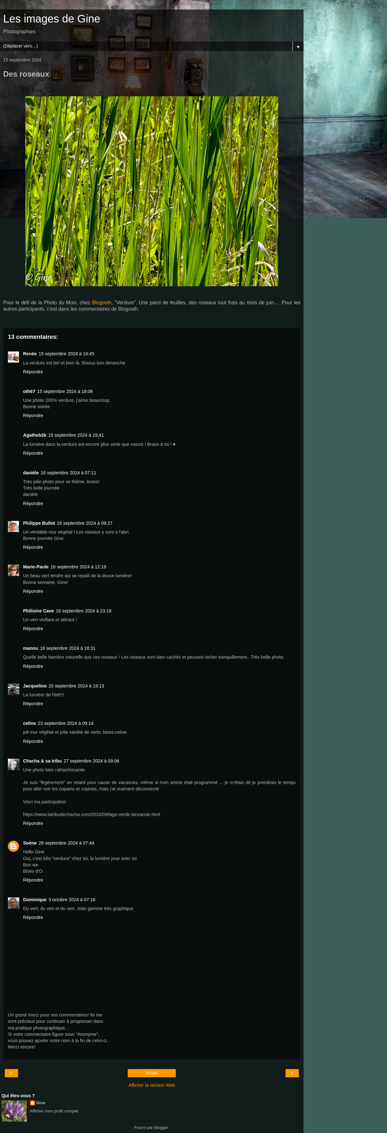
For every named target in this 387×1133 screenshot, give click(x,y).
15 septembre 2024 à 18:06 (65, 391)
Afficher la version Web (151, 1085)
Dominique (34, 899)
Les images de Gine (51, 19)
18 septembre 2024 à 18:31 (67, 648)
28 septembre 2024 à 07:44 (66, 842)
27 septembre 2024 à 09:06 (91, 760)
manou (30, 648)
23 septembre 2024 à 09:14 (66, 723)
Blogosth (102, 302)
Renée (30, 353)
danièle (31, 472)
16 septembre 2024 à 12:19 (78, 566)
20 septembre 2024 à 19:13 (76, 685)
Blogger (161, 1127)
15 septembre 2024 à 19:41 (76, 435)
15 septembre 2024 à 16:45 (66, 353)
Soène (30, 842)
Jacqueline (34, 685)
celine (29, 723)
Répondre (33, 371)
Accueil (152, 1073)
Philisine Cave (38, 610)
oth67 (29, 391)
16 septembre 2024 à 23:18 (84, 610)
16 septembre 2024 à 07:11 (68, 472)
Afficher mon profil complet (54, 1111)
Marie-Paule (36, 566)
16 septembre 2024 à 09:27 (85, 523)
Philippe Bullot (39, 523)
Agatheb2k (34, 435)
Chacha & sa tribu (42, 760)
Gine (41, 1102)
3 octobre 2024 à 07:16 (71, 899)
